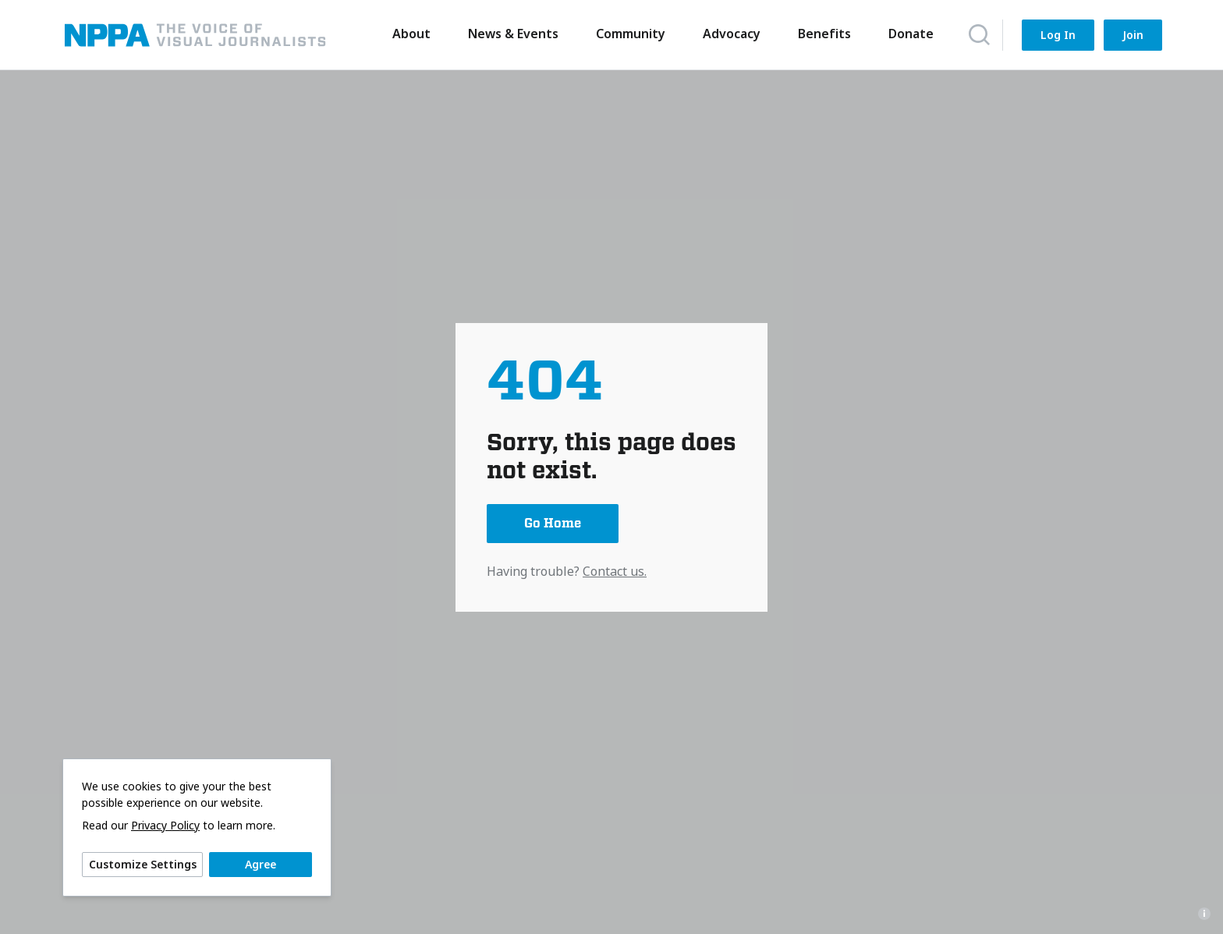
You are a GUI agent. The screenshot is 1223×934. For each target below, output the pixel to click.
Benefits (821, 33)
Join (1132, 34)
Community (627, 33)
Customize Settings (143, 864)
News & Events (510, 33)
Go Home (552, 523)
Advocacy (728, 33)
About (408, 33)
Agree (260, 864)
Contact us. (615, 571)
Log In (1058, 34)
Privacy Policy (165, 825)
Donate (908, 33)
